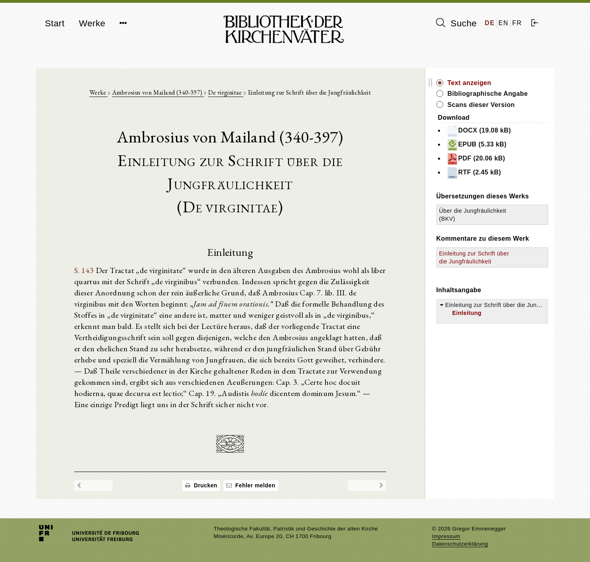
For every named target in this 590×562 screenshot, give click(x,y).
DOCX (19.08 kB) (478, 131)
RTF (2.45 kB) (473, 173)
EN (504, 23)
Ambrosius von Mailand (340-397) (158, 92)
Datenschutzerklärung (460, 544)
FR (517, 23)
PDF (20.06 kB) (475, 159)
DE (490, 23)
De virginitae (226, 92)
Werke (92, 23)
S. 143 (84, 270)
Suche (456, 23)
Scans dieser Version (481, 104)
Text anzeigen (469, 82)
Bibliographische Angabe (488, 93)
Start (55, 23)
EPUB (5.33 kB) (476, 145)
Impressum (446, 536)
